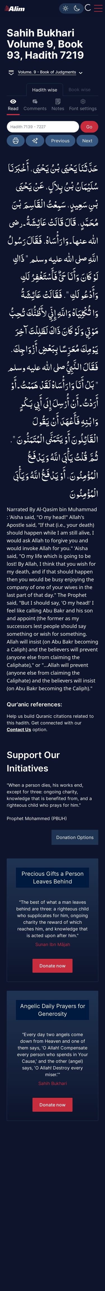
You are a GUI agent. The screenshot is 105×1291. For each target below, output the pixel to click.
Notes (58, 105)
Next (87, 140)
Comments (35, 105)
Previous (60, 140)
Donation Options (75, 837)
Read (13, 105)
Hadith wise (44, 90)
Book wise (79, 89)
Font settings (83, 105)
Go (89, 127)
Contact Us (19, 729)
